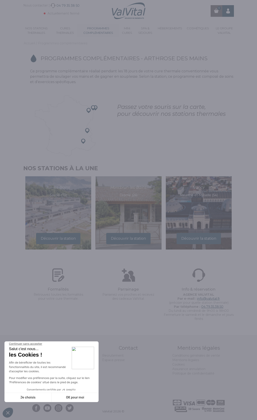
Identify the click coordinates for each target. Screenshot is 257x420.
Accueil (30, 43)
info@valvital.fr (208, 299)
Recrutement (113, 355)
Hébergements (170, 28)
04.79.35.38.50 (212, 307)
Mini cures (127, 30)
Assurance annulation (188, 369)
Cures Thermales (65, 30)
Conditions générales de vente (196, 355)
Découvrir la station (58, 238)
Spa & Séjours (145, 30)
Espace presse (113, 360)
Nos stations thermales (36, 30)
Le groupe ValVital (224, 30)
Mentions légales (185, 360)
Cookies (178, 364)
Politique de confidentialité (193, 373)
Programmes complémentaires (98, 30)
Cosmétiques (198, 28)
